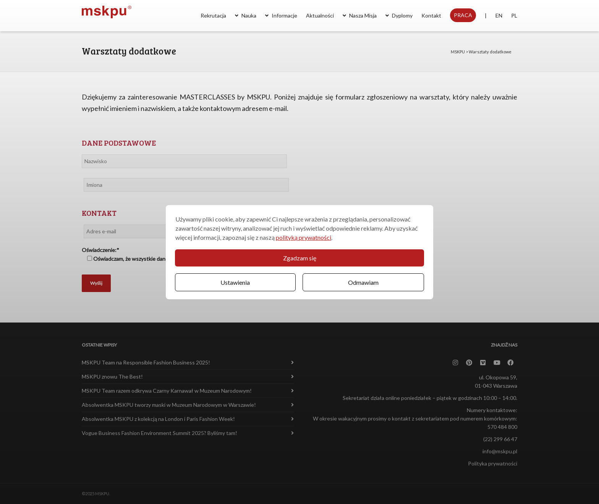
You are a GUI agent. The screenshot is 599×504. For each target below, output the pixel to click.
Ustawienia (235, 282)
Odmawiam (363, 282)
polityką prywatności (303, 237)
